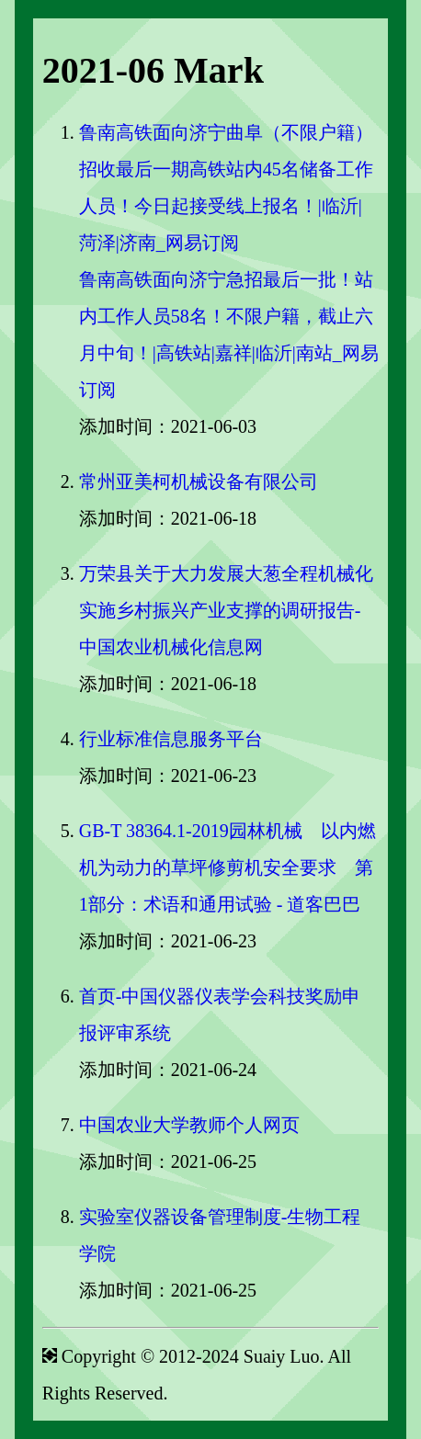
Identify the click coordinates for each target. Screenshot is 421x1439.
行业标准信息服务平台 (171, 739)
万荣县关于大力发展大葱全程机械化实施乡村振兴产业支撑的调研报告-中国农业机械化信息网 (226, 610)
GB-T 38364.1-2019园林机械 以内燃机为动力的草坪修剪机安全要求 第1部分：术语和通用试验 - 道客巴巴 (227, 867)
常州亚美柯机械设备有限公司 (198, 481)
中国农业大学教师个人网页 (189, 1125)
